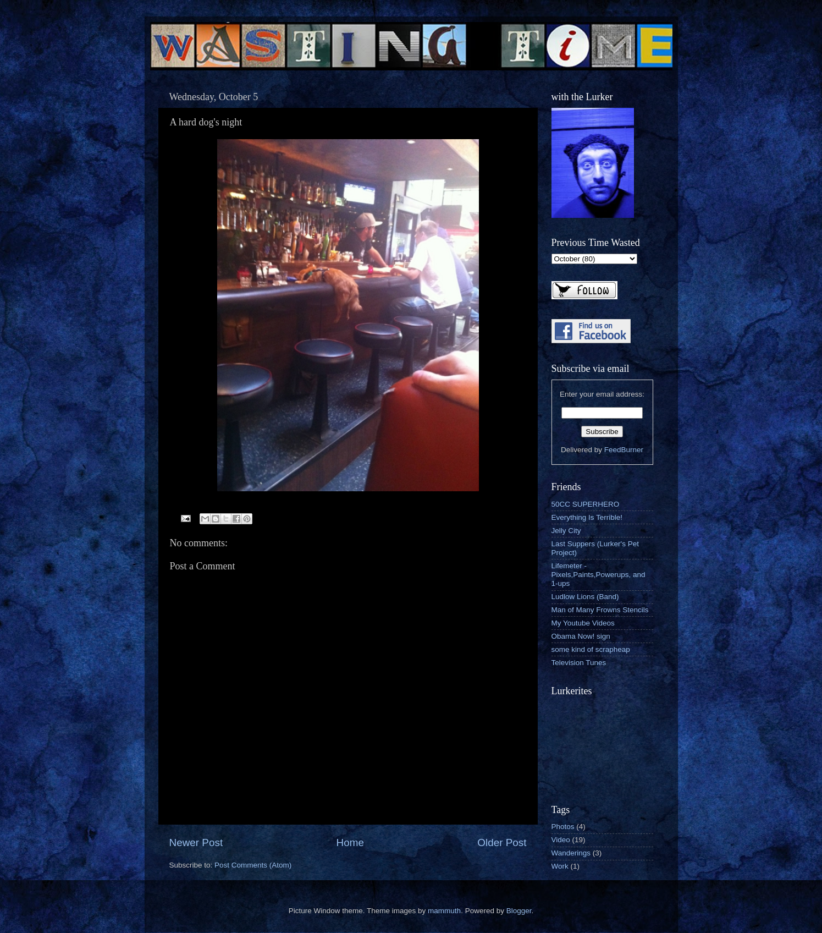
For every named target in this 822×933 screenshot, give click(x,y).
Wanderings (571, 853)
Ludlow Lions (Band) (585, 596)
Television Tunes (578, 662)
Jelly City (566, 530)
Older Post (501, 842)
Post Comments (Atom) (252, 865)
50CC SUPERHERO (585, 504)
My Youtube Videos (583, 623)
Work (560, 866)
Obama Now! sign (580, 636)
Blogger (519, 911)
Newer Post (196, 842)
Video (560, 840)
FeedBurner (623, 450)
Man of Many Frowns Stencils (600, 610)
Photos (563, 826)
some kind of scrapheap (590, 649)
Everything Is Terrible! (587, 517)
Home (350, 842)
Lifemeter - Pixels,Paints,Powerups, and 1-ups (598, 575)
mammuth (444, 911)
